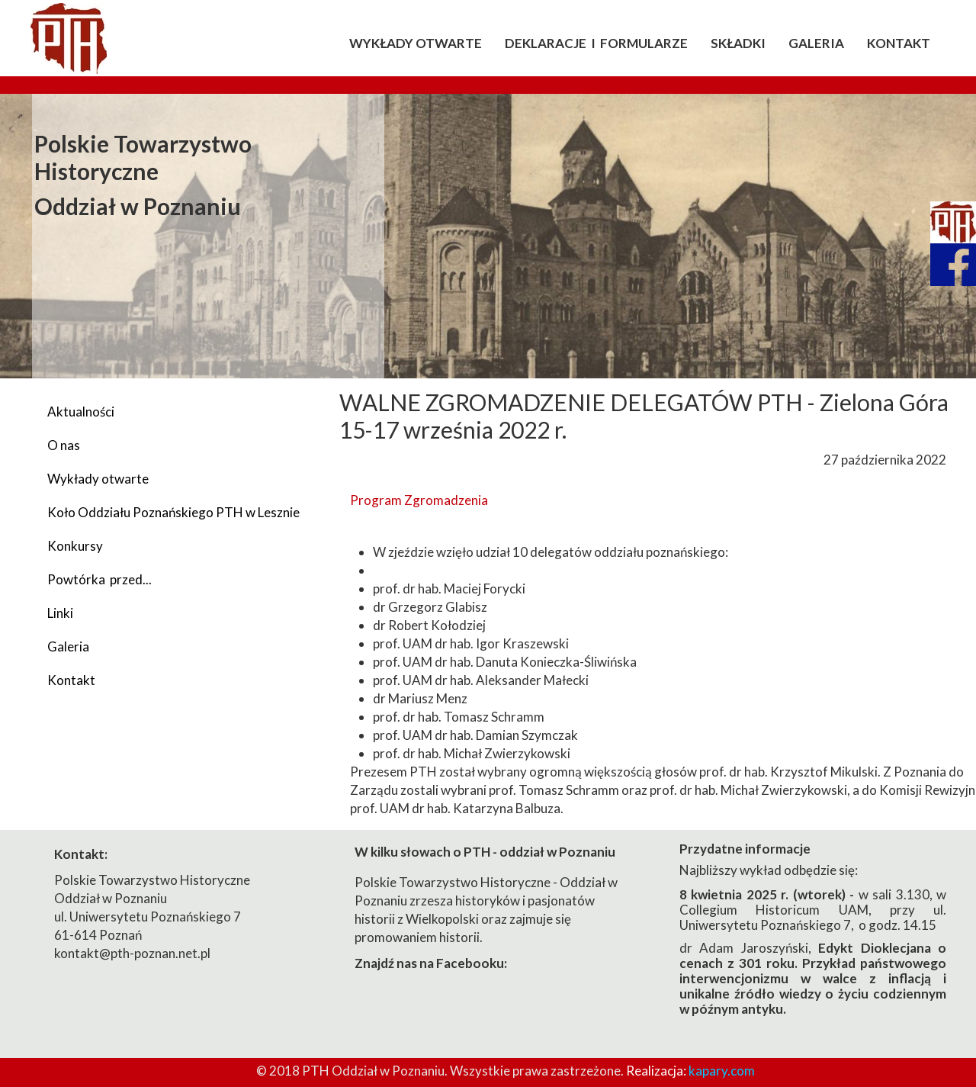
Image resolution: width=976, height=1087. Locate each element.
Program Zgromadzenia (419, 500)
